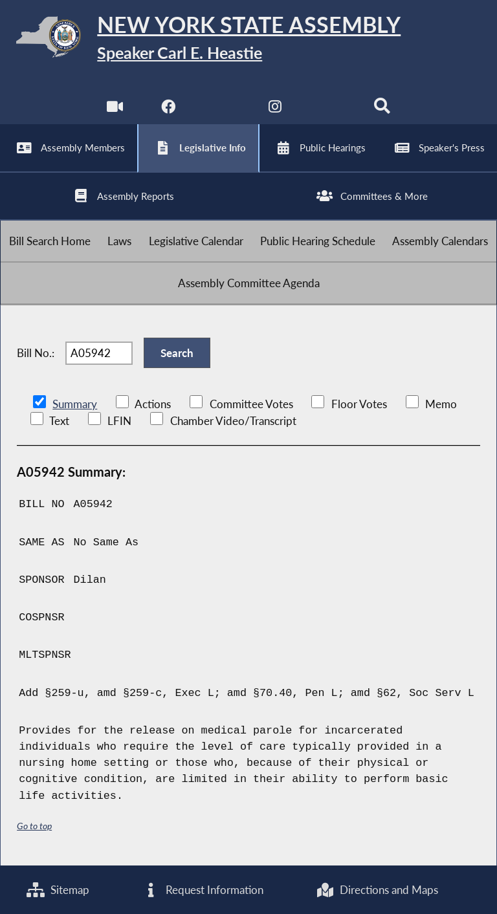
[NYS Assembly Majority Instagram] (275, 109)
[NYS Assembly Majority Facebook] (167, 109)
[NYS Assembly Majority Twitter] (221, 109)
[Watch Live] (114, 109)
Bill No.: (35, 353)
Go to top (34, 825)
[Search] (382, 109)
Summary (74, 404)
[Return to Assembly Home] (248, 39)
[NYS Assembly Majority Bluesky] (329, 109)
